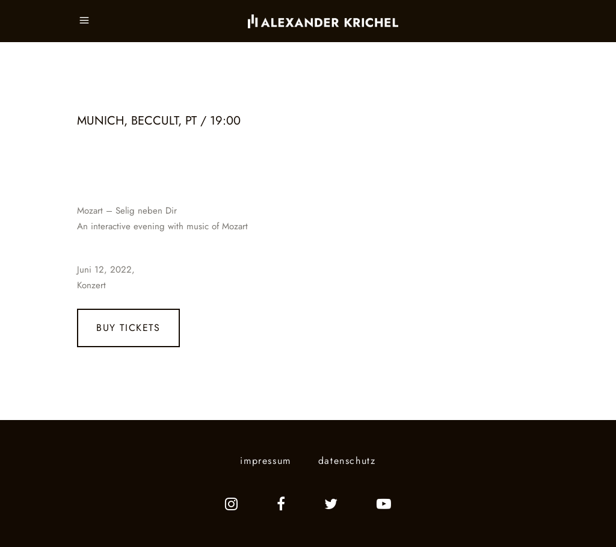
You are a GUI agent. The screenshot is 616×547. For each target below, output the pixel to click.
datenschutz (347, 461)
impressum (265, 461)
